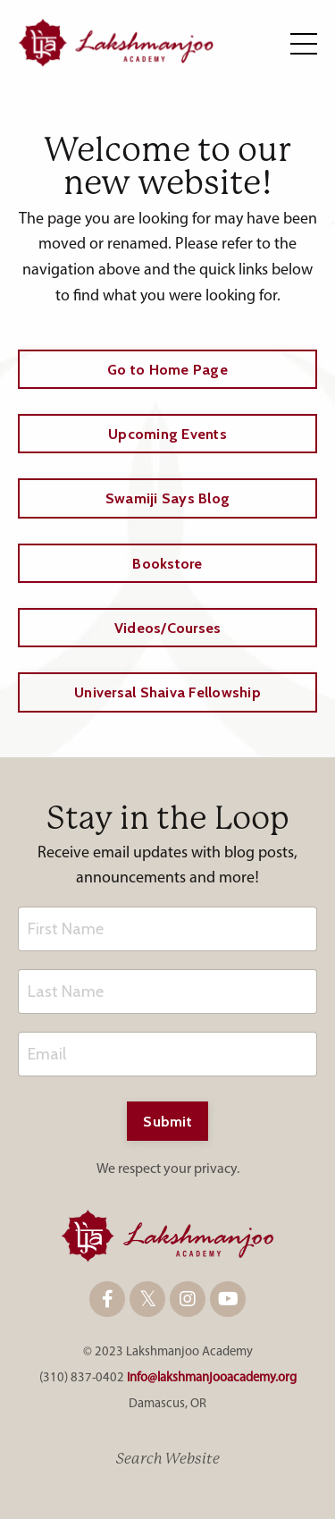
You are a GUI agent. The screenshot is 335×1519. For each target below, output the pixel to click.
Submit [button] (167, 1121)
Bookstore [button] (167, 563)
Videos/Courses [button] (168, 628)
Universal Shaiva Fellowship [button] (167, 692)
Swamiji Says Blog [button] (167, 498)
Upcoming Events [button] (167, 434)
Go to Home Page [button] (167, 369)
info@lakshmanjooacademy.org (212, 1378)
